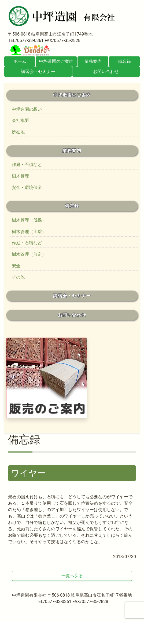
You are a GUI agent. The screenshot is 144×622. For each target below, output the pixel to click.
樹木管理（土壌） (29, 231)
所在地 (18, 131)
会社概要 (20, 120)
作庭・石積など (27, 164)
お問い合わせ (106, 71)
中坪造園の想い (27, 109)
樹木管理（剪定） (29, 254)
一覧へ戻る (72, 575)
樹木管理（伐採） (29, 220)
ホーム (19, 61)
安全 (16, 265)
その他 (18, 277)
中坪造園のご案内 (56, 61)
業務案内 (93, 61)
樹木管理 (20, 176)
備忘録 (124, 61)
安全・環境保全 (27, 187)
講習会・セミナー (38, 71)
